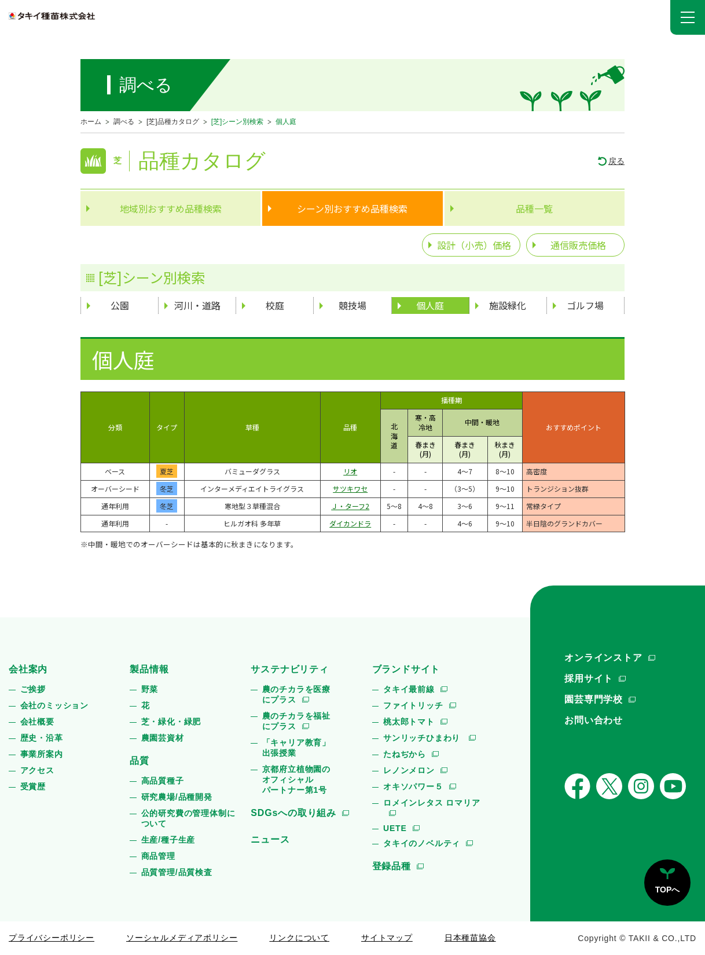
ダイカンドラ (350, 523)
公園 (120, 305)
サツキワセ (350, 488)
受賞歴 (33, 786)
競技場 (352, 305)
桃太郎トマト (409, 721)
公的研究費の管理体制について (188, 818)
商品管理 (158, 856)
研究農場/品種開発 (176, 797)
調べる (123, 122)
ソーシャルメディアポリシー (181, 937)
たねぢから (404, 754)
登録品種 (391, 866)
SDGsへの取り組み (293, 813)
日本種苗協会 (470, 937)
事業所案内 (41, 754)
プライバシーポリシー (51, 937)
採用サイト (588, 678)
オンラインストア (603, 658)
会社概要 (37, 721)
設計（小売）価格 (474, 245)
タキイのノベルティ (421, 843)
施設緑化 (507, 305)
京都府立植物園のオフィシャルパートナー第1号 (296, 779)
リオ (350, 471)
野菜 (150, 689)
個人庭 (430, 305)
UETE (395, 828)
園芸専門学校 (593, 699)
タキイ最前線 (409, 689)
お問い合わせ (593, 720)
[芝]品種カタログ (172, 122)
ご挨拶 (33, 689)
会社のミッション (54, 705)
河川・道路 (197, 305)
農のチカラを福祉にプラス (296, 721)
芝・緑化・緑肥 (171, 721)
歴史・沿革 (41, 737)
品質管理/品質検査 (176, 872)
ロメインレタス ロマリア (431, 802)
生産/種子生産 (168, 839)
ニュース (270, 839)
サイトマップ (387, 937)
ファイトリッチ (413, 705)
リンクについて (299, 937)
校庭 (275, 305)
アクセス (37, 770)
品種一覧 (534, 208)
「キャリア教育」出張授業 (296, 748)
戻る (616, 161)
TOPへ (667, 889)
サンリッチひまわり (423, 737)
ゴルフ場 (585, 305)
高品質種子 (162, 780)
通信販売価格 (578, 245)
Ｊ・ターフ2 (350, 506)
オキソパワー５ (413, 786)
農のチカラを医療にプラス (296, 694)
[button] (687, 17)
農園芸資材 (162, 737)
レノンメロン (409, 770)
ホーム (90, 122)
